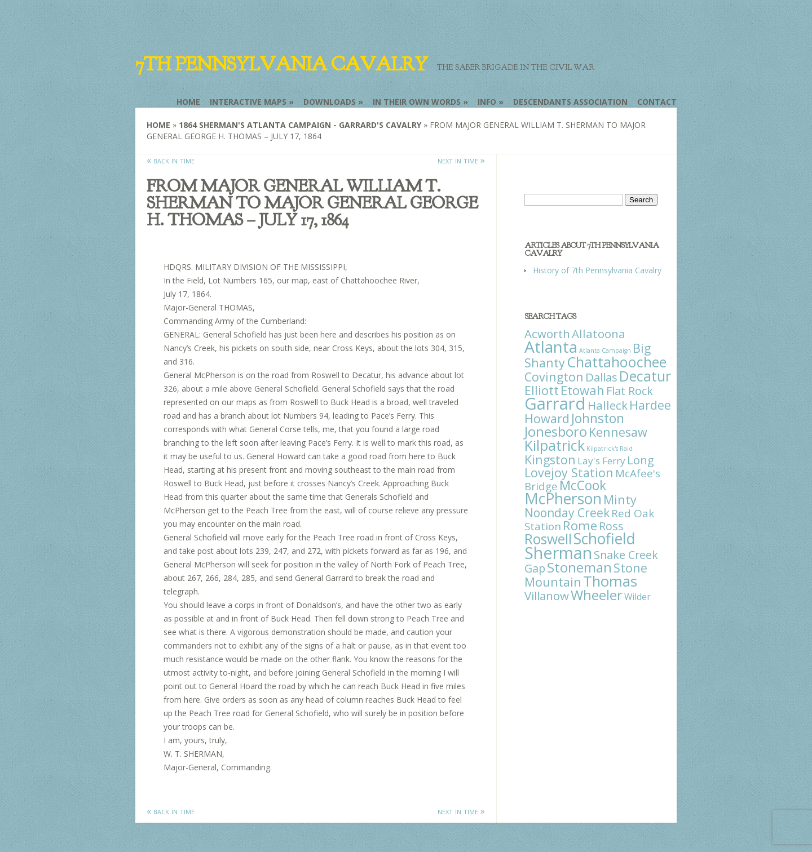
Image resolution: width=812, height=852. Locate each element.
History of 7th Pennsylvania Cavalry (597, 270)
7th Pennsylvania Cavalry (281, 64)
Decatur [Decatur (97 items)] (645, 375)
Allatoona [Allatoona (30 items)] (598, 333)
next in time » (461, 160)
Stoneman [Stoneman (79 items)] (579, 567)
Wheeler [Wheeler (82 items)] (597, 594)
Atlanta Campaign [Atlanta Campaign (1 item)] (605, 350)
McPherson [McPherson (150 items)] (563, 499)
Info (487, 101)
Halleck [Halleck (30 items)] (608, 405)
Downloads (329, 101)
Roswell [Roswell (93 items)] (548, 539)
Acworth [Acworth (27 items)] (547, 333)
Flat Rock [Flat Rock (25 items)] (629, 390)
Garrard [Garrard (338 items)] (555, 403)
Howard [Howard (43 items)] (547, 418)
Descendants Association (570, 101)
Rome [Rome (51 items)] (580, 525)
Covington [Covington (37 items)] (554, 377)
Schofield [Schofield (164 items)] (604, 538)
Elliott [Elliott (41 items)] (541, 390)
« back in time (171, 160)
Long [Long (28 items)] (640, 460)
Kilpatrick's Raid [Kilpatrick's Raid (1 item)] (609, 448)
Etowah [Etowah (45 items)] (582, 389)
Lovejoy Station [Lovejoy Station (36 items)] (569, 472)
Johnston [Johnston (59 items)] (597, 418)
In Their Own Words (417, 101)
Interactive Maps (248, 101)
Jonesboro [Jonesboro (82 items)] (555, 431)
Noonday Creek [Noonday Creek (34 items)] (567, 513)
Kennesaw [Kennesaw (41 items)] (618, 432)
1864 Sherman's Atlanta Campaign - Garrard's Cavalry (300, 124)
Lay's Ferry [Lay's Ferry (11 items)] (601, 460)
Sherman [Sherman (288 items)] (558, 552)
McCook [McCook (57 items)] (582, 485)
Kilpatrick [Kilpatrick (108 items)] (554, 445)
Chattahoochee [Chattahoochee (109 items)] (617, 361)
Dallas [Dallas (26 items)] (601, 377)
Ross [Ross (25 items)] (611, 526)
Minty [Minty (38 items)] (620, 499)
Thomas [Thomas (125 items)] (610, 581)
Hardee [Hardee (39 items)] (650, 405)
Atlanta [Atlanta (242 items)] (550, 346)
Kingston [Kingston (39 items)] (550, 459)
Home (188, 101)
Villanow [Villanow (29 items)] (546, 596)
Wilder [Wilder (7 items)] (637, 597)
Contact (657, 101)
